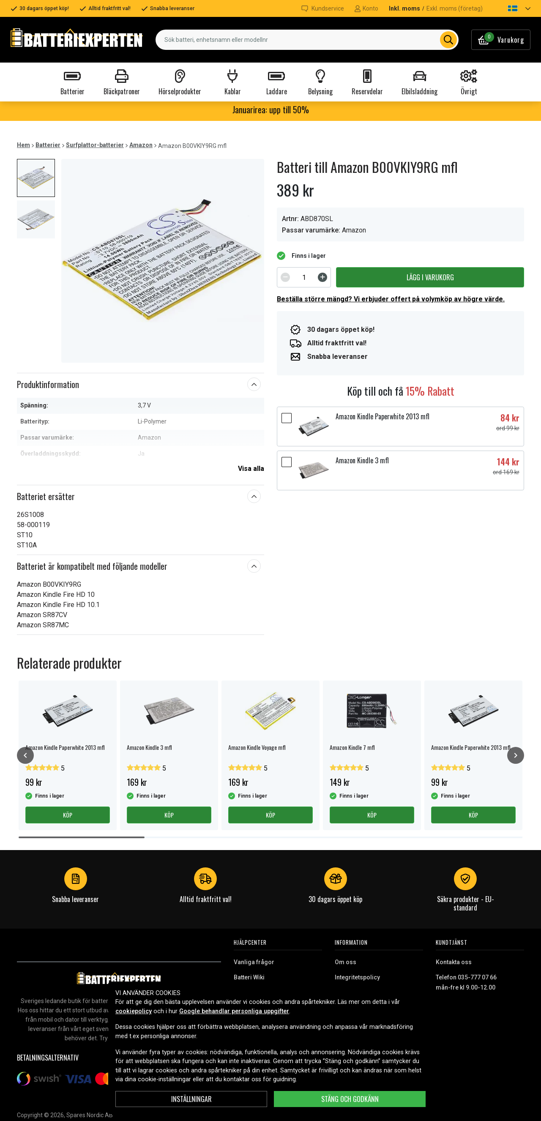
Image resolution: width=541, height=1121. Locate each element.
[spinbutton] (303, 277)
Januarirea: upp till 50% (270, 109)
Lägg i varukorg (430, 277)
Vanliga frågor (254, 962)
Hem (23, 145)
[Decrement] (285, 277)
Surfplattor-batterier (95, 145)
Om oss (345, 962)
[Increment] (322, 277)
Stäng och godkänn (350, 1099)
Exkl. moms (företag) (454, 8)
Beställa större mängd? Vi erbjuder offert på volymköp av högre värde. (391, 299)
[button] (511, 8)
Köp (67, 814)
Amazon (141, 145)
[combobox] (307, 40)
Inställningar (191, 1099)
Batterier (48, 145)
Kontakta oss (454, 962)
